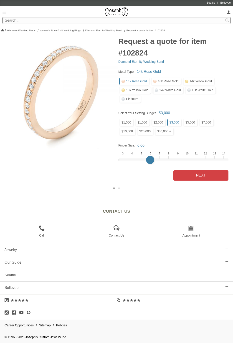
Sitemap (45, 325)
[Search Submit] (227, 20)
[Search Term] (116, 20)
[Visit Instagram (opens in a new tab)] (8, 312)
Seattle (116, 274)
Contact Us (116, 211)
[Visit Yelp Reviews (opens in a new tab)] (172, 300)
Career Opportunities (19, 325)
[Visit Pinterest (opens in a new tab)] (30, 312)
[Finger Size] (173, 160)
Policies (61, 325)
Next (201, 175)
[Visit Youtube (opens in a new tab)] (22, 312)
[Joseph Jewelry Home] (2, 30)
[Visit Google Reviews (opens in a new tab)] (60, 300)
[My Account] (229, 12)
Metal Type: (126, 71)
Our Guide (116, 262)
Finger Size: (126, 145)
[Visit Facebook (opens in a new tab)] (15, 312)
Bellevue (116, 287)
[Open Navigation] (4, 12)
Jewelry (116, 249)
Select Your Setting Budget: (137, 113)
